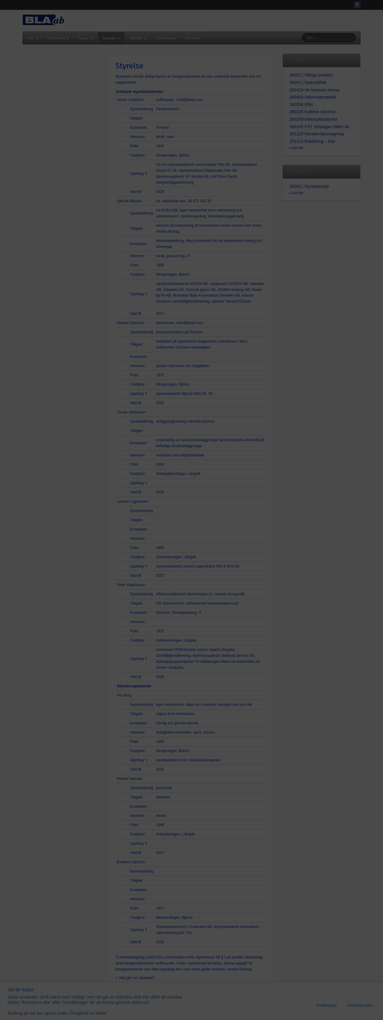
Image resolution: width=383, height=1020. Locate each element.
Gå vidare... (191, 552)
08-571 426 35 (206, 494)
